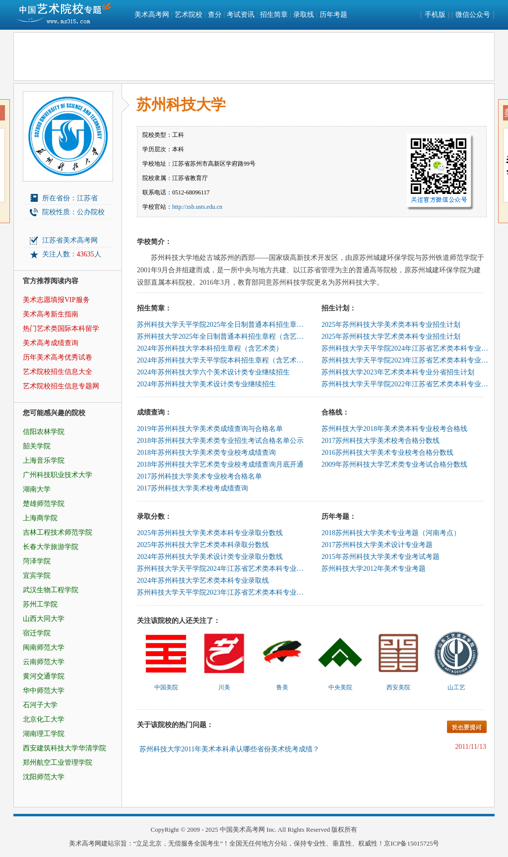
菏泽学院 (37, 561)
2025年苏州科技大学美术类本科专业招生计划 (390, 324)
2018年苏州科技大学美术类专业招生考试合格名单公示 (220, 440)
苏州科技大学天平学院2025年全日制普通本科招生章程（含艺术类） (221, 324)
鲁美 (282, 687)
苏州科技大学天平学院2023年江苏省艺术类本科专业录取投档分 (221, 592)
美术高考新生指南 (50, 314)
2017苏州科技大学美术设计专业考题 (377, 545)
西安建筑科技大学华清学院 (64, 748)
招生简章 (274, 14)
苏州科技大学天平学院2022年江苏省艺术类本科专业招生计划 (405, 384)
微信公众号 (472, 14)
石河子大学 (40, 705)
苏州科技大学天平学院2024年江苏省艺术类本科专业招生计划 (405, 348)
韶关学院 (37, 446)
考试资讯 (240, 14)
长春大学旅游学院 (50, 547)
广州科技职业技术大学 (57, 475)
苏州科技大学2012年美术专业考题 (373, 568)
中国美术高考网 (242, 829)
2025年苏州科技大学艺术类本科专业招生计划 (390, 336)
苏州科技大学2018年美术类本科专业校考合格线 (394, 428)
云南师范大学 (43, 662)
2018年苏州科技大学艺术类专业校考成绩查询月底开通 (220, 464)
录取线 (303, 14)
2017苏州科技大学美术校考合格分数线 (380, 440)
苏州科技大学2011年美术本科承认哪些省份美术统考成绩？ (229, 749)
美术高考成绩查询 (50, 343)
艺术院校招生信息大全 (57, 371)
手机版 (435, 14)
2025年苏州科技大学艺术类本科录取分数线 (203, 545)
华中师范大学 (43, 690)
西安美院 (398, 687)
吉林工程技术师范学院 (57, 532)
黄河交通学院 (43, 676)
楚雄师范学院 (43, 503)
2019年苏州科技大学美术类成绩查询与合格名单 (210, 428)
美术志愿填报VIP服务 (56, 300)
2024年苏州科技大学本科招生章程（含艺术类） (210, 348)
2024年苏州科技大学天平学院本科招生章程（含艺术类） (221, 360)
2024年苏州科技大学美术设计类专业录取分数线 (210, 556)
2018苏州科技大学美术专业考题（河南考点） (390, 533)
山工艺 (456, 687)
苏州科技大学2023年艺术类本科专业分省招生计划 (397, 372)
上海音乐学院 (43, 460)
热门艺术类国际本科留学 (61, 328)
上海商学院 (40, 518)
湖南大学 (37, 489)
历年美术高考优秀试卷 (57, 357)
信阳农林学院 (43, 431)
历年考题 (333, 14)
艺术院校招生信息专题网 (61, 386)
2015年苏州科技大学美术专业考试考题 (380, 556)
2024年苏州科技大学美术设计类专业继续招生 (206, 384)
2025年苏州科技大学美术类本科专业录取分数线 (210, 533)
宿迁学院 (37, 633)
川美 (224, 687)
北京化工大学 (43, 719)
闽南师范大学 (43, 647)
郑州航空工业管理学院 (57, 762)
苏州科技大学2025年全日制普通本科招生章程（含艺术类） (221, 336)
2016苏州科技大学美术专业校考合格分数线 (387, 452)
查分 (215, 14)
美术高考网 (151, 14)
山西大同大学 (43, 618)
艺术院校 (188, 14)
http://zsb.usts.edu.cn (197, 206)
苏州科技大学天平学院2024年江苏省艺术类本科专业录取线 (221, 568)
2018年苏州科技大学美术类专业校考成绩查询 (206, 452)
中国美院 (166, 687)
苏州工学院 (40, 604)
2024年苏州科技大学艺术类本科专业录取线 (203, 580)
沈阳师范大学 (43, 777)
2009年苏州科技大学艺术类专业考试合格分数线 (394, 464)
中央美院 (340, 687)
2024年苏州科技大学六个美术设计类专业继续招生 (213, 372)
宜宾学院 (37, 575)
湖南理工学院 (43, 733)
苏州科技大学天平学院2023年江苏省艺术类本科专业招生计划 (405, 360)
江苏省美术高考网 (70, 240)
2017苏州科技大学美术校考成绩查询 (192, 488)
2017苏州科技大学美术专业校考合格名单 (199, 476)
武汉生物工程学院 (50, 590)
